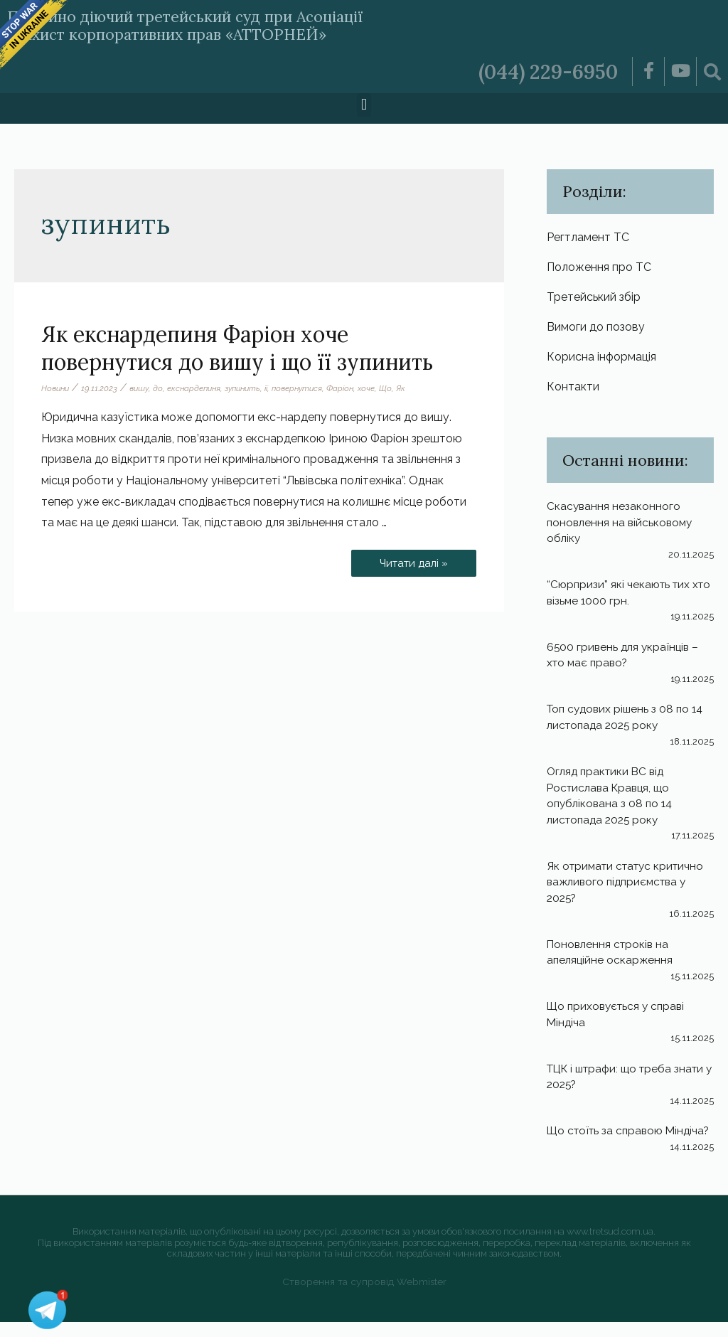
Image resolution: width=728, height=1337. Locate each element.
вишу (143, 388)
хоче (383, 388)
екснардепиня (200, 388)
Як (418, 388)
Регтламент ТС (588, 237)
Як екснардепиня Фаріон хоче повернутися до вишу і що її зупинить (237, 348)
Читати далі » (412, 559)
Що (403, 388)
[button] (363, 105)
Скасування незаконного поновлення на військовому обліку (622, 524)
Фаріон (356, 388)
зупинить (252, 388)
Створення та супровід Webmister (364, 1296)
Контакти (573, 388)
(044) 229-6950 (544, 71)
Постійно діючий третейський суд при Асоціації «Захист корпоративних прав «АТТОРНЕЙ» (218, 24)
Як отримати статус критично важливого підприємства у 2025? (629, 882)
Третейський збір (594, 297)
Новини (56, 388)
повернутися (311, 388)
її (278, 388)
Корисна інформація (601, 358)
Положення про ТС (599, 268)
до (163, 388)
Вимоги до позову (596, 328)
